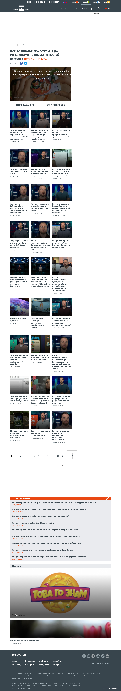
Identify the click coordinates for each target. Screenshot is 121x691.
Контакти (80, 673)
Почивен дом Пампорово (94, 675)
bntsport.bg (30, 661)
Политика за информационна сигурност (26, 685)
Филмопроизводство (25, 673)
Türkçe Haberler (27, 678)
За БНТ (14, 673)
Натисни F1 (34, 45)
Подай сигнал (90, 673)
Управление (71, 673)
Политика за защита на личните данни (46, 683)
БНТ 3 (63, 8)
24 (63, 456)
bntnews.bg (16, 665)
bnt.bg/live (29, 665)
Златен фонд (39, 673)
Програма (61, 673)
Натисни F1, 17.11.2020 (35, 59)
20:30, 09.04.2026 (17, 643)
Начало (13, 45)
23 (58, 456)
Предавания (23, 45)
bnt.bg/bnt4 (58, 665)
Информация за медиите (49, 675)
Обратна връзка (48, 685)
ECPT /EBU (62, 685)
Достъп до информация (30, 675)
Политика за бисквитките (70, 683)
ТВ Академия (16, 675)
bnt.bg (14, 661)
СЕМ (56, 685)
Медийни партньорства (75, 675)
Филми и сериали (51, 673)
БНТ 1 (43, 8)
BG (109, 8)
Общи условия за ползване (21, 683)
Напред (98, 673)
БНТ (29, 2)
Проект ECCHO (73, 685)
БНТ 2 (53, 8)
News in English (16, 678)
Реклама (96, 13)
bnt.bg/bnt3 (57, 661)
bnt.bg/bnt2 (44, 665)
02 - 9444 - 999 (100, 663)
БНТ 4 (74, 8)
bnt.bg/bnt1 (43, 661)
